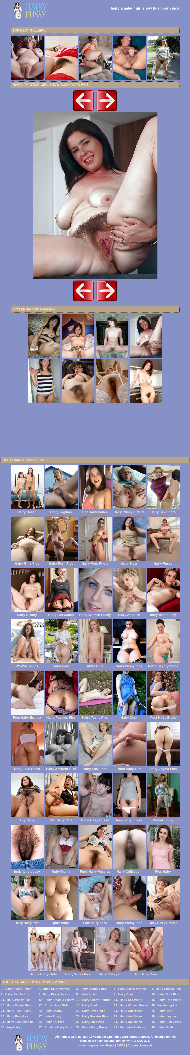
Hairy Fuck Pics (93, 1021)
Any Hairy (14, 1027)
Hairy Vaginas (167, 1016)
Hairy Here (164, 1010)
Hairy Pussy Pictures (96, 999)
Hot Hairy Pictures (132, 1027)
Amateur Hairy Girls (58, 1027)
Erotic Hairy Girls (56, 1005)
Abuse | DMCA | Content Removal (128, 1045)
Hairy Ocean (126, 994)
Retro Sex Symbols (20, 1021)
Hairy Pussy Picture (56, 994)
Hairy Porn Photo (169, 999)
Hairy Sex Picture (17, 994)
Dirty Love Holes (93, 1010)
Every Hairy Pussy (95, 1027)
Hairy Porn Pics (18, 1016)
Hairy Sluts (88, 994)
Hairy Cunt (89, 1005)
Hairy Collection (131, 1021)
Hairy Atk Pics (54, 1021)
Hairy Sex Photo (131, 999)
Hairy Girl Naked (131, 1010)
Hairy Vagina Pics (19, 1005)
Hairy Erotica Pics (168, 988)
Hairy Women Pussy (134, 1005)
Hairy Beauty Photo (94, 988)
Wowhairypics (167, 1005)
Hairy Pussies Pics (95, 1016)
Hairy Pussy (52, 1016)
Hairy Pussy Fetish (18, 988)
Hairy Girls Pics (168, 994)
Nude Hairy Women (56, 988)
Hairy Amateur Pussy (59, 999)
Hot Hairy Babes (131, 1016)
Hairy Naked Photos (132, 988)
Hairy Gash (165, 1027)
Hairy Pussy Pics (19, 999)
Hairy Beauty (53, 1010)
